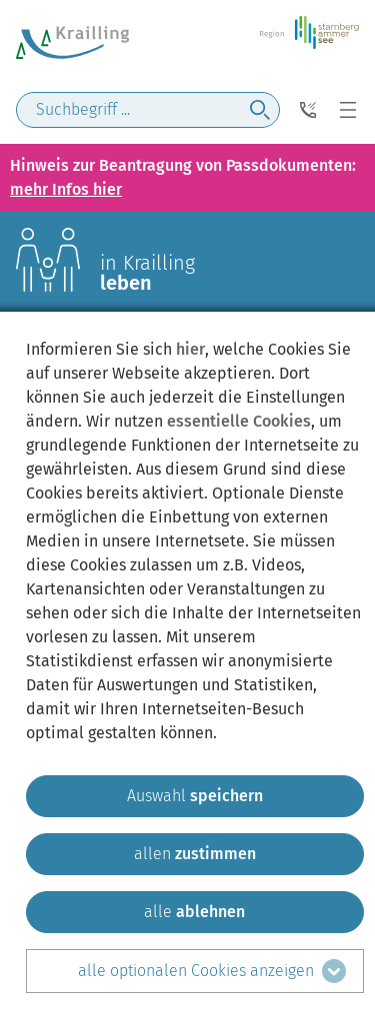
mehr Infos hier (66, 189)
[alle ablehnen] (195, 912)
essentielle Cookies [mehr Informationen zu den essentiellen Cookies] (239, 421)
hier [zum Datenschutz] (190, 349)
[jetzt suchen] (260, 110)
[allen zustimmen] (195, 854)
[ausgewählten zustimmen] (195, 796)
